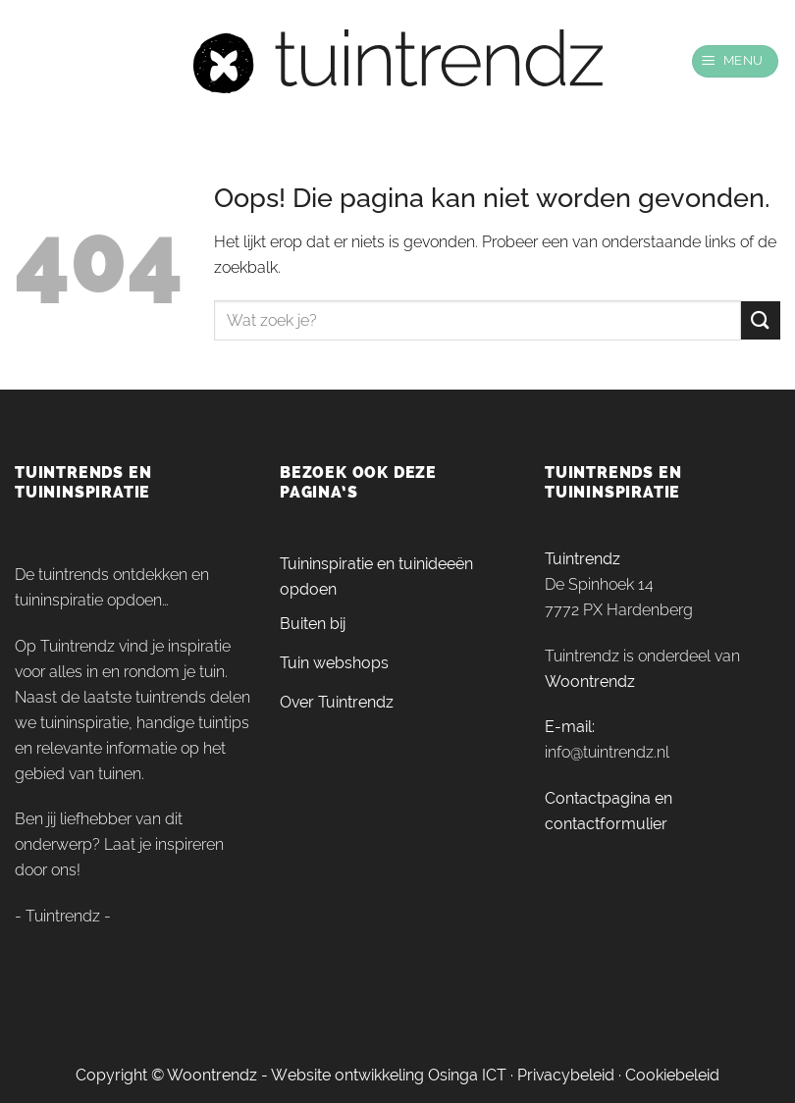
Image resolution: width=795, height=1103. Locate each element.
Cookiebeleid (672, 1075)
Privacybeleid (565, 1075)
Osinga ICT (467, 1075)
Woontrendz (590, 681)
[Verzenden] (760, 320)
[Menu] (735, 61)
